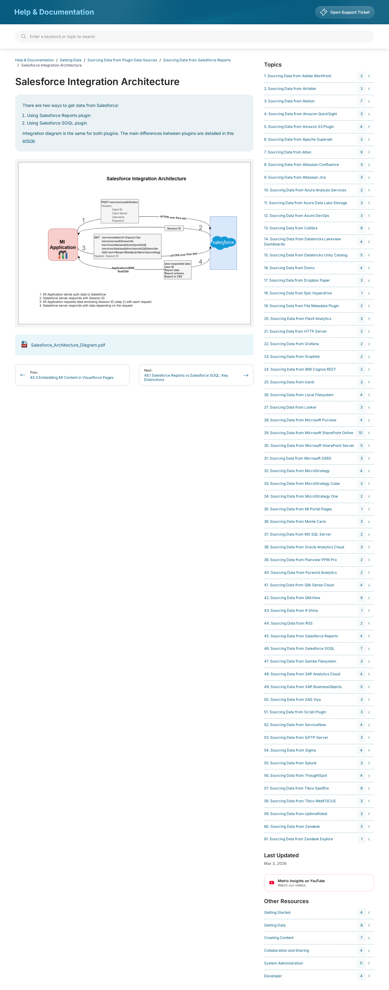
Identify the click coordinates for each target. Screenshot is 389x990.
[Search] (194, 36)
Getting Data (70, 60)
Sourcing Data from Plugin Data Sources (122, 60)
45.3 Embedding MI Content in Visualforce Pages (71, 375)
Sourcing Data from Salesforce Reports (197, 60)
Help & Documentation (54, 12)
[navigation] (318, 76)
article (28, 140)
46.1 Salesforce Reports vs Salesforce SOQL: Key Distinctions (186, 375)
